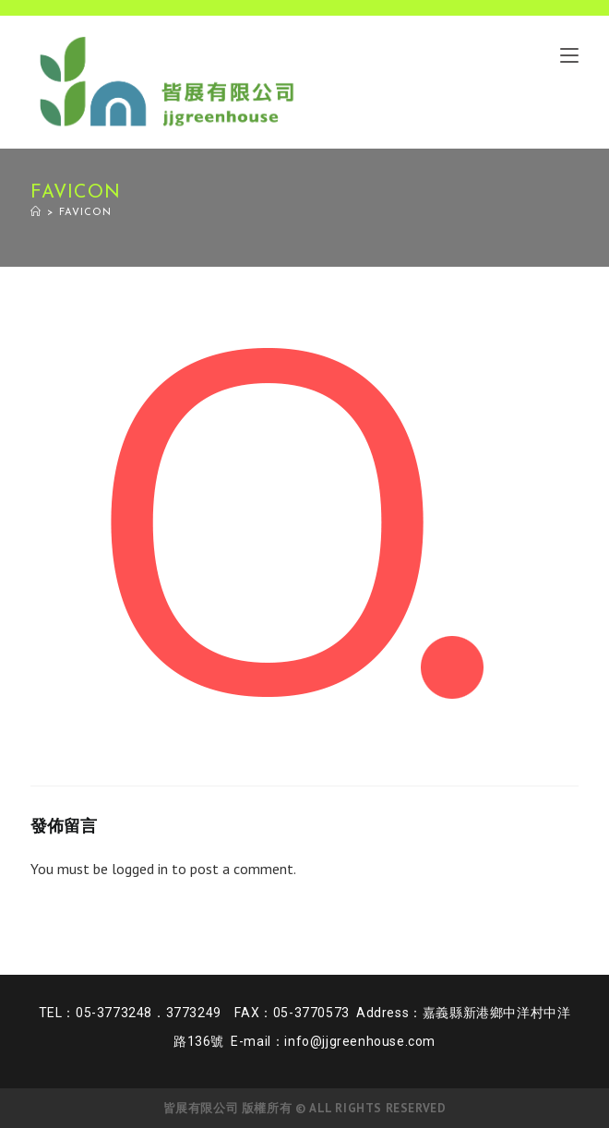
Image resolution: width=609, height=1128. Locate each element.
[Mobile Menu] (569, 54)
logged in (140, 868)
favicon (85, 213)
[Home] (36, 213)
